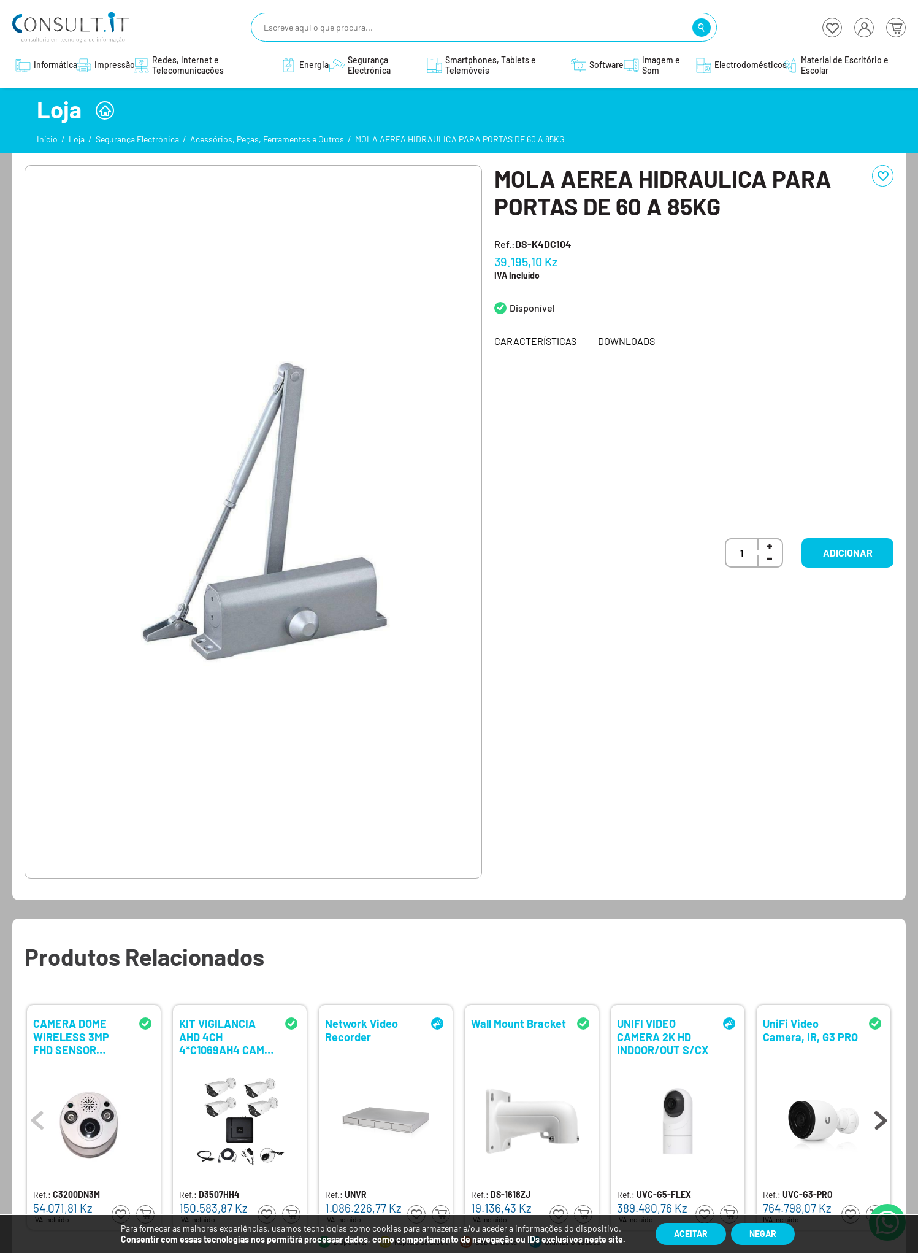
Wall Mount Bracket (518, 1023)
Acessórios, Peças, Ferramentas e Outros (267, 139)
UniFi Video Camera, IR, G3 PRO (810, 1030)
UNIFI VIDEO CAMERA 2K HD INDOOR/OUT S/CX (662, 1036)
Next (880, 1117)
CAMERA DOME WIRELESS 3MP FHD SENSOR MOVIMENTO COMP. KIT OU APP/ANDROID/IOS (79, 1036)
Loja (77, 139)
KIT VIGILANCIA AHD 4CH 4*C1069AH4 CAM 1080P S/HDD (221, 1036)
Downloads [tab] (626, 341)
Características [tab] (535, 341)
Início (47, 139)
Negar (762, 1233)
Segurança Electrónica (137, 139)
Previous (37, 1117)
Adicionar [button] (848, 552)
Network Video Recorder (361, 1030)
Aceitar (691, 1233)
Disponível (532, 308)
